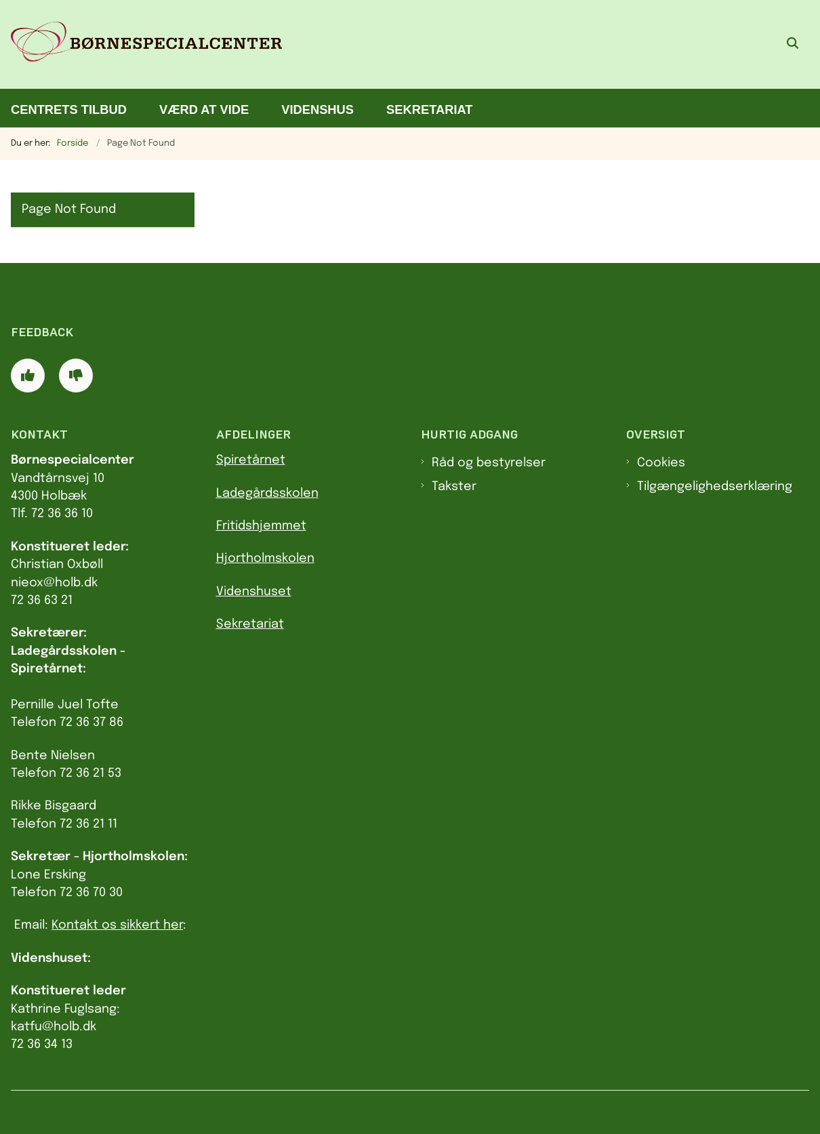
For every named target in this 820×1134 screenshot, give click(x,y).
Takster (454, 487)
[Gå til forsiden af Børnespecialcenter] (141, 44)
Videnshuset (253, 592)
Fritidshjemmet (261, 526)
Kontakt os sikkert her (117, 925)
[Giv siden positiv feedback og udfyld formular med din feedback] (28, 375)
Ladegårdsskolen (267, 493)
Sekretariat (429, 109)
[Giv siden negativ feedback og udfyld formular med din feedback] (76, 375)
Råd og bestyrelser (489, 463)
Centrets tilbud (69, 109)
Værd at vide (204, 109)
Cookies (661, 463)
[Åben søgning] (793, 44)
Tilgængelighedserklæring (714, 487)
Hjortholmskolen (265, 558)
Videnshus (317, 109)
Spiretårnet (250, 460)
